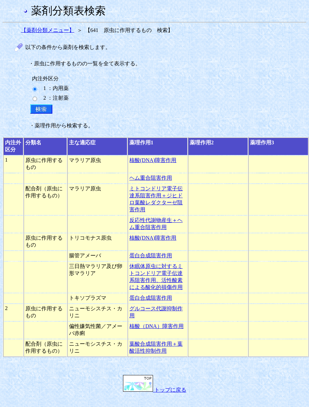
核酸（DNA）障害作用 (156, 326)
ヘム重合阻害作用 (150, 178)
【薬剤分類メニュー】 (47, 30)
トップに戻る (154, 390)
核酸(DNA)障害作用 (152, 160)
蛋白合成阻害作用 (150, 255)
